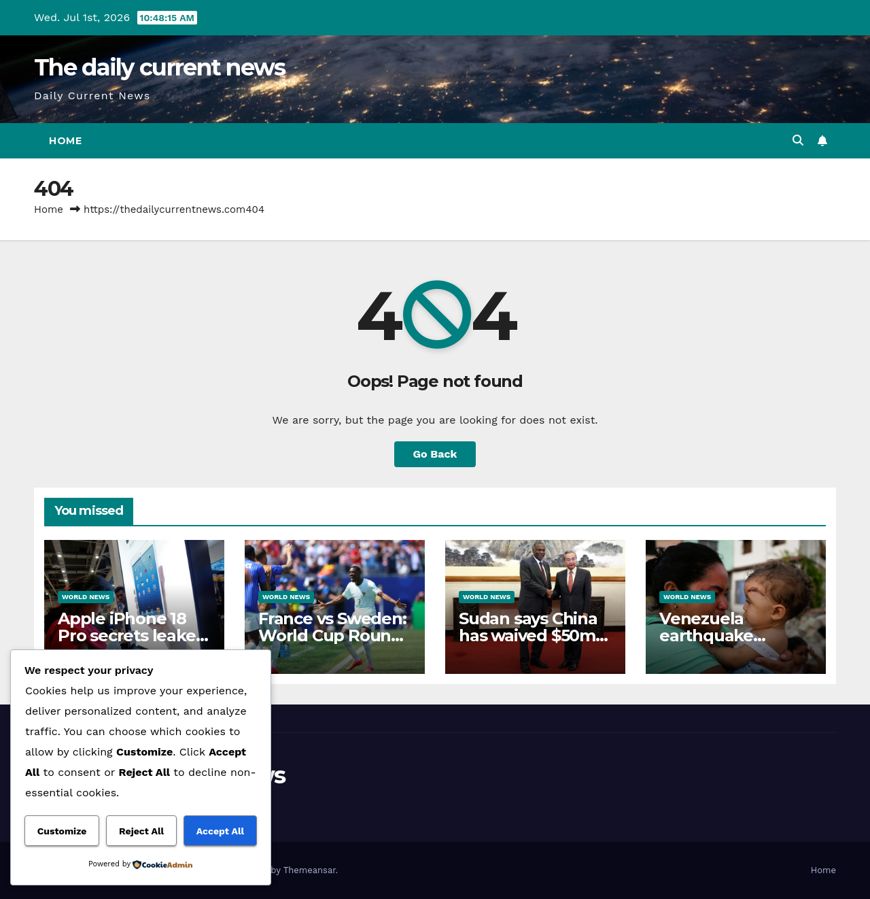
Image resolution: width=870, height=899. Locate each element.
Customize (62, 831)
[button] (798, 140)
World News (85, 596)
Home (65, 141)
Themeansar (309, 870)
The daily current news (159, 67)
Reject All (141, 831)
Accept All (220, 831)
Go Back (435, 453)
